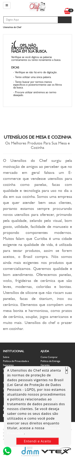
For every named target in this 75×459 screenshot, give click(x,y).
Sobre (6, 357)
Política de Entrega (50, 361)
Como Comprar (49, 357)
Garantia (45, 365)
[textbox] (30, 19)
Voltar (53, 46)
